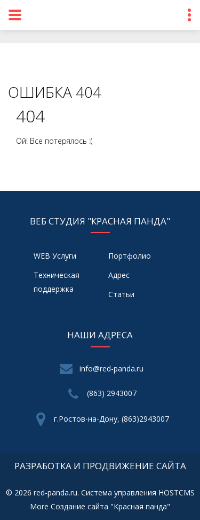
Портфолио (129, 256)
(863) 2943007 (112, 393)
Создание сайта (79, 506)
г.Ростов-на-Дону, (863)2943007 (111, 419)
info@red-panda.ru (111, 368)
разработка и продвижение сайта (100, 466)
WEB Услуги (55, 256)
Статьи (121, 294)
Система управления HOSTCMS (138, 492)
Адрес (119, 275)
